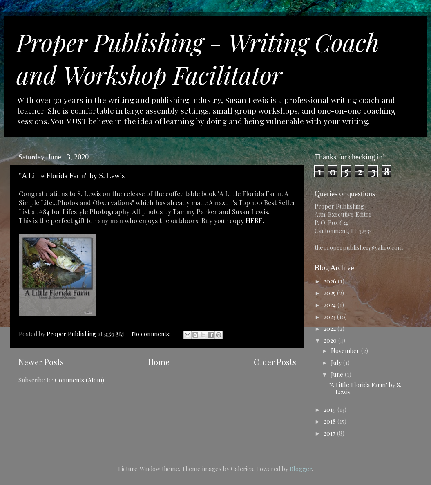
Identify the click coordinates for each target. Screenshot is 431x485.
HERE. (255, 220)
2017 (330, 433)
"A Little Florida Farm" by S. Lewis (72, 176)
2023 (330, 316)
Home (159, 361)
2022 (330, 328)
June (338, 374)
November (346, 350)
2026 (331, 281)
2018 (330, 421)
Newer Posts (41, 361)
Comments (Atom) (79, 380)
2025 (330, 293)
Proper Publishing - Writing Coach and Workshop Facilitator (197, 58)
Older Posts (275, 361)
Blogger (301, 469)
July (337, 362)
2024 (330, 305)
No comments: (152, 334)
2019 (330, 409)
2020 (331, 340)
